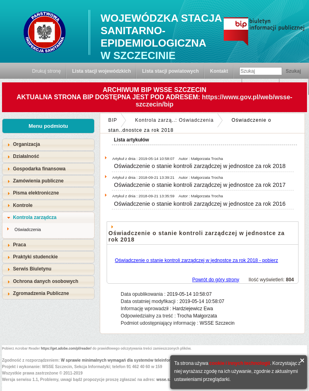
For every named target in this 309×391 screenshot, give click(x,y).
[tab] (48, 144)
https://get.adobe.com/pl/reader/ (66, 348)
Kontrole (23, 205)
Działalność (26, 156)
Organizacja (26, 144)
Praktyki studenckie (35, 257)
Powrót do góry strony (215, 280)
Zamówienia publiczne (38, 181)
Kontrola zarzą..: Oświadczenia (174, 120)
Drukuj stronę (46, 71)
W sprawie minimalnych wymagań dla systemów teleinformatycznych (127, 360)
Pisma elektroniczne (36, 193)
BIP (112, 120)
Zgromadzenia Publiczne (41, 293)
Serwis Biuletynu (32, 269)
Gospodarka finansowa (39, 169)
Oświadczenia (27, 229)
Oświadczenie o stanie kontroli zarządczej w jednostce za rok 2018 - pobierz (196, 260)
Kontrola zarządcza (34, 217)
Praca (19, 245)
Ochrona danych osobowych (45, 281)
